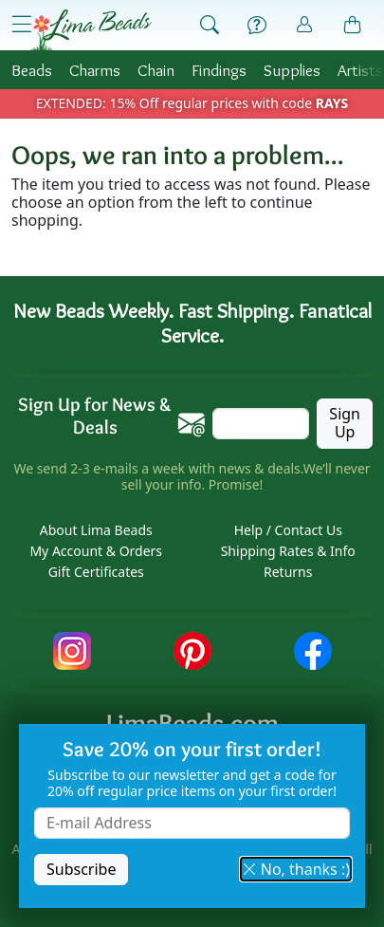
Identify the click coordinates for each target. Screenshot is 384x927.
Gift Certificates (96, 572)
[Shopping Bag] (352, 25)
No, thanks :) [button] (296, 869)
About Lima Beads (96, 530)
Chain (155, 70)
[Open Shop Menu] (21, 24)
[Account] (304, 25)
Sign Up (344, 422)
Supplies (292, 70)
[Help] (256, 25)
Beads (31, 70)
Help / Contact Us (288, 530)
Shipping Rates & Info (288, 551)
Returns (288, 572)
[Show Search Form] (209, 25)
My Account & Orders (95, 551)
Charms (94, 70)
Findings (219, 70)
